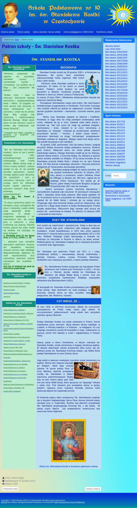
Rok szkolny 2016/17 (115, 124)
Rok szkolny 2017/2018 (116, 90)
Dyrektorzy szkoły (104, 32)
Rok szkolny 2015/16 (115, 127)
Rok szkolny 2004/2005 (116, 52)
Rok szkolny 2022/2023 (116, 104)
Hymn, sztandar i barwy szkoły (46, 32)
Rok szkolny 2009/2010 (116, 66)
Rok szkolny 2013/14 (115, 133)
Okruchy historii (112, 46)
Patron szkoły (23, 32)
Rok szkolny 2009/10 (115, 145)
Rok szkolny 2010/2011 (116, 69)
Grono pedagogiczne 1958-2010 (78, 32)
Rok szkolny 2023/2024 (116, 107)
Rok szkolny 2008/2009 (116, 63)
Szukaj (108, 175)
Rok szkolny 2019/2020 (116, 95)
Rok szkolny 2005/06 (115, 156)
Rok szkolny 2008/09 (115, 148)
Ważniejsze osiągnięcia (115, 162)
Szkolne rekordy (112, 165)
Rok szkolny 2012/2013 (116, 75)
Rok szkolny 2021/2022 (116, 101)
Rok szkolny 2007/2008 (116, 60)
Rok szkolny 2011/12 (115, 139)
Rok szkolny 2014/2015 (116, 81)
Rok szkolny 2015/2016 (116, 84)
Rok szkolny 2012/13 (115, 136)
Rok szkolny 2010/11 (115, 142)
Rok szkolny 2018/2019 (116, 93)
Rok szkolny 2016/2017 (116, 87)
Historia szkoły (7, 32)
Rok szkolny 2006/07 (115, 153)
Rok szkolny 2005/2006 (116, 55)
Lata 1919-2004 (112, 49)
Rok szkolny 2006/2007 (116, 57)
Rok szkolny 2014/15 (115, 130)
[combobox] (118, 175)
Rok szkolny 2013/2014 (116, 78)
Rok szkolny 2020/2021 (116, 98)
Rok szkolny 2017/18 (115, 121)
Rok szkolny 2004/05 (115, 159)
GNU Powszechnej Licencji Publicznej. (69, 502)
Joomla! (4, 502)
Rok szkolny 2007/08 (115, 150)
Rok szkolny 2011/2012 (116, 72)
